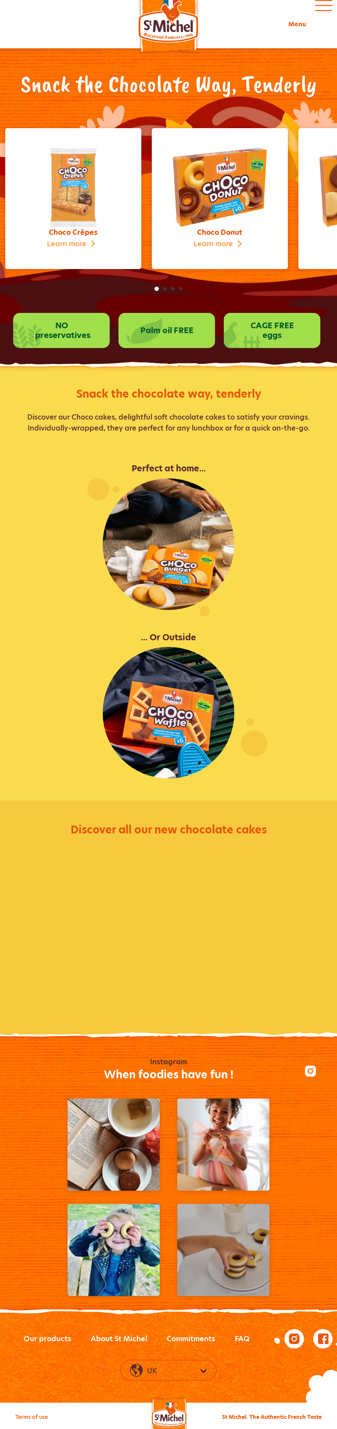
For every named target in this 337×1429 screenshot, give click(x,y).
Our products (47, 1339)
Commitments (191, 1339)
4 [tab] (181, 289)
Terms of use (31, 1417)
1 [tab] (156, 289)
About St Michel (119, 1339)
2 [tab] (165, 289)
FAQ (242, 1339)
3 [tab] (173, 289)
